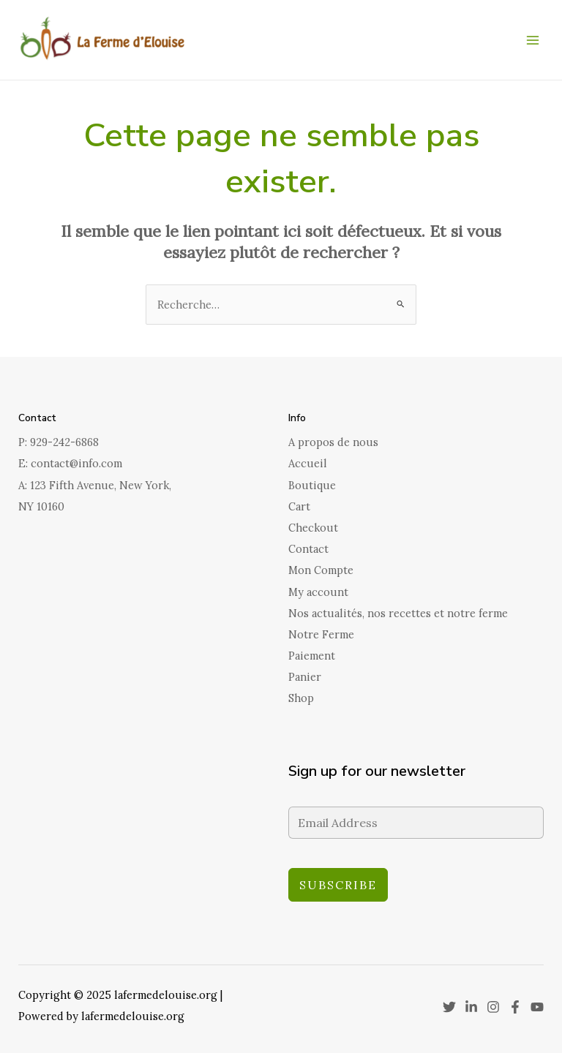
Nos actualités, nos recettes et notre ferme (398, 613)
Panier (304, 677)
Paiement (311, 656)
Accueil (307, 463)
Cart (299, 506)
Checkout (313, 528)
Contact (308, 549)
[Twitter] (449, 1007)
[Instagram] (493, 1007)
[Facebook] (515, 1007)
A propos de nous (333, 442)
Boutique (312, 485)
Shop (301, 698)
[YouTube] (537, 1007)
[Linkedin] (471, 1007)
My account (318, 592)
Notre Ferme (321, 634)
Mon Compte (320, 570)
